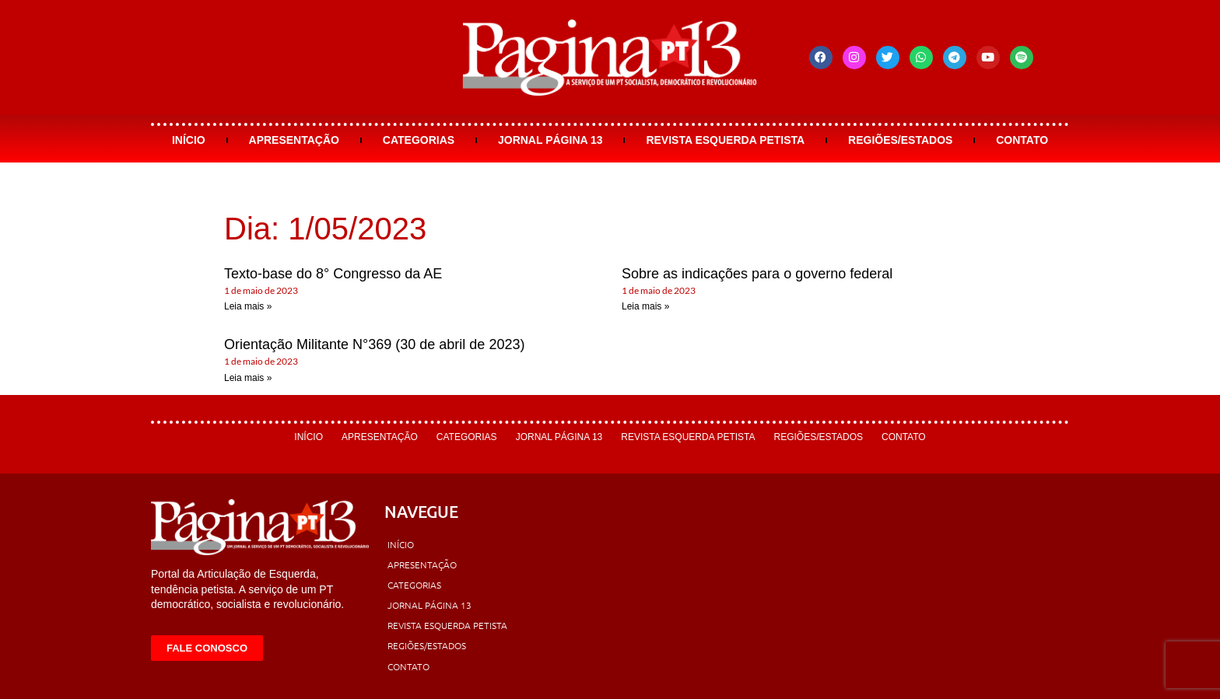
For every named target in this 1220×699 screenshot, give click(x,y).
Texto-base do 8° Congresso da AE (333, 273)
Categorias (418, 140)
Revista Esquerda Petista (725, 140)
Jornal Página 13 (550, 140)
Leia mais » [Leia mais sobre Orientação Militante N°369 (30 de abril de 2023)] (248, 377)
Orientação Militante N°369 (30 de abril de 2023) (374, 344)
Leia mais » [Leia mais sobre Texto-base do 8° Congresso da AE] (248, 306)
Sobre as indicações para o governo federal (757, 273)
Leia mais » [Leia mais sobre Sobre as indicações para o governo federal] (645, 306)
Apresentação (294, 140)
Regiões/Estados (900, 140)
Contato (1022, 140)
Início (188, 140)
